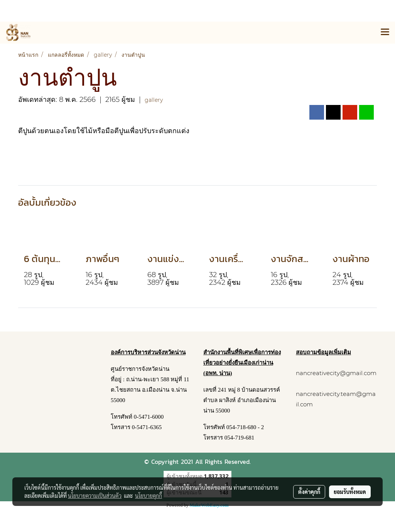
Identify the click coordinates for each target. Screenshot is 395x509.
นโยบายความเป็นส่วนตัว (95, 495)
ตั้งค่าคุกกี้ (309, 491)
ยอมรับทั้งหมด (350, 491)
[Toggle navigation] (384, 32)
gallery (154, 99)
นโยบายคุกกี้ (148, 495)
